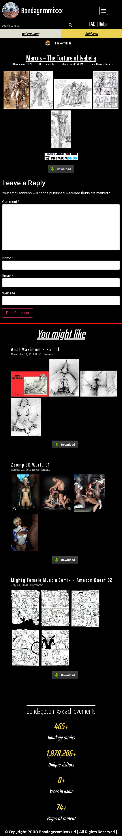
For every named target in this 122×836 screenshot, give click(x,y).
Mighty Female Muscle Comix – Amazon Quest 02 (62, 580)
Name (8, 258)
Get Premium (30, 33)
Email (7, 275)
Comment (10, 202)
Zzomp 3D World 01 (30, 465)
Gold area (91, 33)
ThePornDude (63, 43)
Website (8, 293)
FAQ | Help (98, 24)
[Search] (70, 25)
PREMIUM (78, 64)
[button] (103, 11)
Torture (109, 64)
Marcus (99, 64)
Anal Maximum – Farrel (35, 349)
